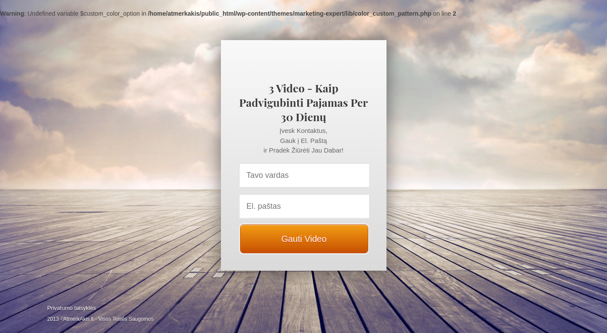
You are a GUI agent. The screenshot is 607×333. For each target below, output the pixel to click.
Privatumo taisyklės (71, 308)
